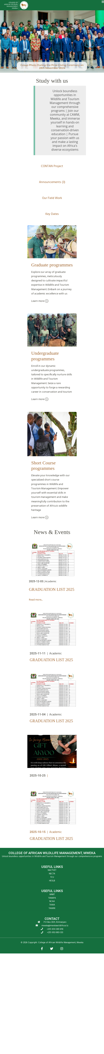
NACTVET (52, 870)
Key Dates (52, 214)
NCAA (52, 901)
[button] (41, 949)
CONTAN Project (52, 166)
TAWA (52, 905)
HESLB (52, 880)
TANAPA (52, 898)
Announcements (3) (52, 182)
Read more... (35, 600)
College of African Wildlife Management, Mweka (60, 942)
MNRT (52, 894)
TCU (52, 877)
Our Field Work (52, 198)
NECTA (52, 873)
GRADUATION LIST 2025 (51, 589)
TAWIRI (52, 908)
